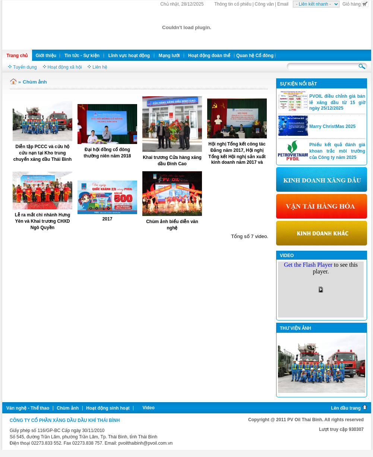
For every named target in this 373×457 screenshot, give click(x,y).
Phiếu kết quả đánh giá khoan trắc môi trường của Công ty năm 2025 (337, 151)
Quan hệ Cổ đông (255, 55)
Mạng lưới (169, 55)
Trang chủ (17, 55)
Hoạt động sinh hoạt (107, 408)
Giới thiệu (46, 55)
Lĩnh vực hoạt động (129, 55)
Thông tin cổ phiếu (232, 4)
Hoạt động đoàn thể (209, 55)
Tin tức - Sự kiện (81, 55)
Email (282, 4)
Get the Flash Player (308, 265)
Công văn (264, 4)
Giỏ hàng (355, 4)
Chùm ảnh (68, 408)
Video (148, 407)
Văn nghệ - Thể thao (27, 408)
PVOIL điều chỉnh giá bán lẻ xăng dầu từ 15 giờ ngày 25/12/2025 (337, 102)
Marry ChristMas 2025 (332, 126)
